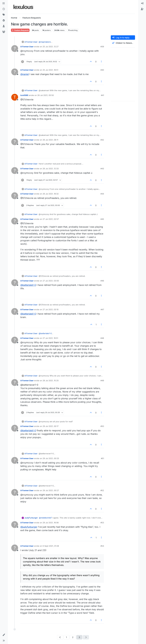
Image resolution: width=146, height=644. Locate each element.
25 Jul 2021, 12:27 (50, 46)
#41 (102, 95)
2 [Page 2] (72, 637)
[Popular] (3, 20)
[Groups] (3, 32)
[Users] (3, 26)
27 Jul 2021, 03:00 (51, 281)
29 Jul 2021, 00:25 (51, 458)
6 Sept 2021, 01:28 (51, 546)
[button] (3, 635)
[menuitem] (142, 3)
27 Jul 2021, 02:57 (51, 219)
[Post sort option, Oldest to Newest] (123, 43)
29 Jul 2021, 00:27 (51, 490)
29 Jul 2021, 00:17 (50, 426)
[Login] (142, 3)
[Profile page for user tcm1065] (14, 97)
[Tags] (3, 15)
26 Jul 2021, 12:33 (51, 168)
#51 (102, 458)
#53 (102, 522)
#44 (102, 194)
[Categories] (3, 3)
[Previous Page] (60, 637)
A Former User (31, 42)
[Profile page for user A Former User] (14, 48)
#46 (102, 281)
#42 (102, 140)
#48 (102, 338)
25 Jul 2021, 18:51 (50, 70)
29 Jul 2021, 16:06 (51, 522)
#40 (102, 70)
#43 (102, 168)
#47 (102, 309)
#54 (102, 546)
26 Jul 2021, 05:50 (45, 95)
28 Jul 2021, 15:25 (51, 380)
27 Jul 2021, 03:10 (50, 309)
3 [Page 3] (79, 637)
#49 (102, 380)
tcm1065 (24, 95)
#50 (102, 426)
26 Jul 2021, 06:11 (50, 140)
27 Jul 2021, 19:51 (50, 338)
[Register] (142, 9)
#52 (102, 490)
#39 (102, 46)
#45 (102, 219)
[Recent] (3, 9)
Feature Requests (20, 30)
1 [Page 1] (66, 637)
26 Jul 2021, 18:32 (51, 194)
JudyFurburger (31, 518)
